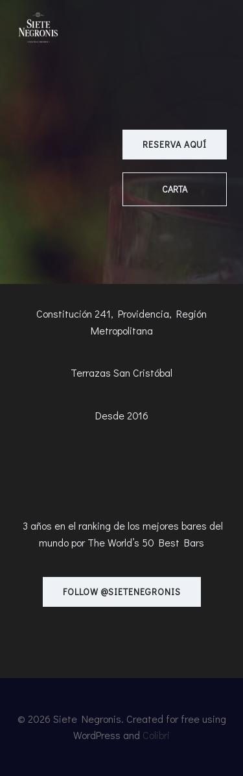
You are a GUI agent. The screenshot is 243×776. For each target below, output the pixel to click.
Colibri (156, 735)
